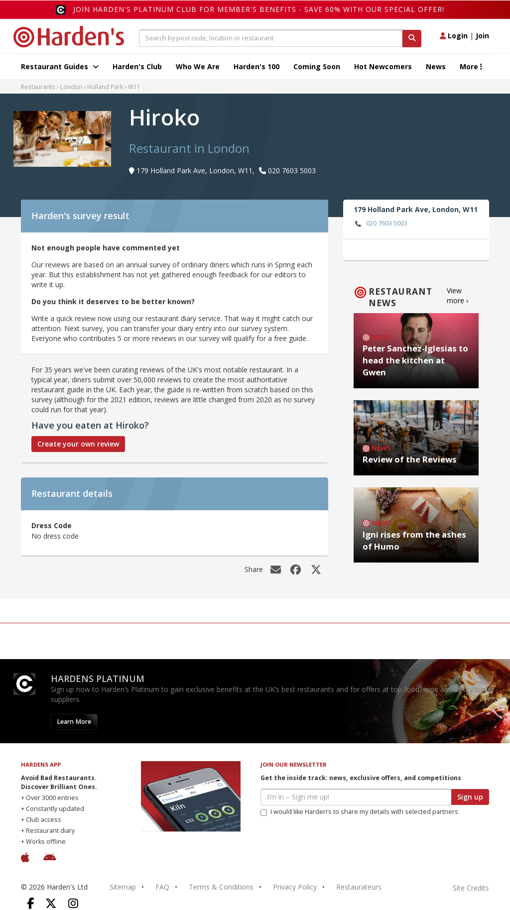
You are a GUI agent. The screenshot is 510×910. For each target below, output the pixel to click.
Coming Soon (316, 66)
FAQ (162, 887)
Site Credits (471, 888)
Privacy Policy (295, 887)
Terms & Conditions (221, 887)
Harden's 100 (256, 66)
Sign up (470, 796)
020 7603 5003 (380, 223)
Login (454, 35)
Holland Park (105, 87)
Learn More (74, 721)
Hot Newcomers (383, 66)
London (71, 87)
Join (482, 35)
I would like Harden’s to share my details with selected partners (359, 811)
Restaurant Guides (60, 66)
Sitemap (123, 887)
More (471, 66)
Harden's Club (137, 66)
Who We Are (198, 66)
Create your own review (78, 444)
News (436, 66)
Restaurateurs (359, 887)
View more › (457, 295)
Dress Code (51, 525)
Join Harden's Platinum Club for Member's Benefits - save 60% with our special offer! (258, 9)
